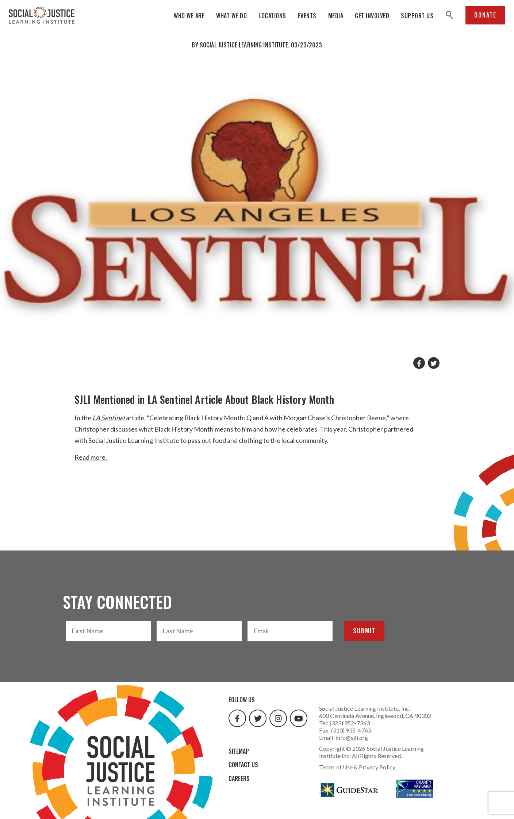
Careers (239, 778)
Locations (272, 15)
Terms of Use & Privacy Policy (357, 767)
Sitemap (239, 751)
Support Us (417, 15)
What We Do (231, 15)
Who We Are (189, 15)
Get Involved (372, 15)
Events (307, 15)
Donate (485, 15)
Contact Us (243, 764)
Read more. (90, 457)
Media (336, 15)
